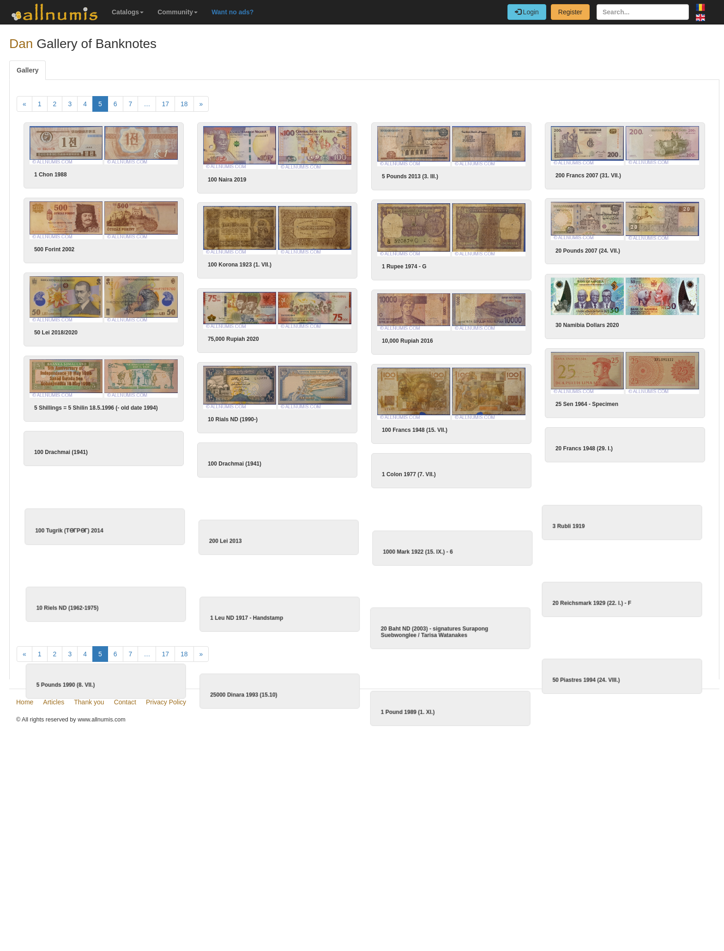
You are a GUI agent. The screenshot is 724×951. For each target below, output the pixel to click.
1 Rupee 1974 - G (404, 270)
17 (165, 104)
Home (24, 892)
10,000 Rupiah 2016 (449, 345)
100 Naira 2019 (227, 179)
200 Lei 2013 (266, 567)
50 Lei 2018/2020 (56, 341)
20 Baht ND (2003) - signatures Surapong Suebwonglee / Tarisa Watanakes (393, 670)
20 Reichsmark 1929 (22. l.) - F (468, 647)
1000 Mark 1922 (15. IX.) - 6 (459, 575)
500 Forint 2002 (54, 253)
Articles (53, 892)
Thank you (89, 892)
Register (570, 12)
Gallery (27, 70)
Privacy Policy (166, 892)
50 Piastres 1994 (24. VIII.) (463, 739)
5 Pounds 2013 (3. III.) (410, 176)
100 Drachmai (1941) (103, 466)
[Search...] (643, 12)
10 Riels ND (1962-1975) (149, 651)
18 (184, 104)
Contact (125, 892)
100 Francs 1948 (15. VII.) (456, 438)
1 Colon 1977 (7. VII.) (451, 483)
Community (177, 12)
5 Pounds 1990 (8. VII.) (147, 743)
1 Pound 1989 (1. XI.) (367, 766)
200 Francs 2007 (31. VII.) (588, 175)
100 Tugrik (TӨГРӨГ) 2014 (110, 559)
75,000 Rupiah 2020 (276, 343)
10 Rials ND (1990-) (275, 428)
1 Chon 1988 (50, 174)
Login (527, 12)
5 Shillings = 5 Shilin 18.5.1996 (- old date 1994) (138, 418)
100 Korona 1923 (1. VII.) (324, 268)
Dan (21, 43)
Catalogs (128, 12)
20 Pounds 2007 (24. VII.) (503, 254)
